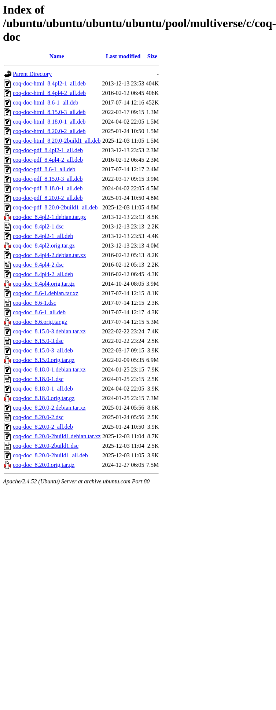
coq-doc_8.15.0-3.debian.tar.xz (49, 331)
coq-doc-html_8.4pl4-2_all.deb (49, 93)
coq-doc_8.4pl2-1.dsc (38, 226)
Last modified (123, 56)
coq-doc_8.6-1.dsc (34, 303)
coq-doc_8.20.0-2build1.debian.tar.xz (57, 436)
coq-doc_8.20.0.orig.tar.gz (43, 465)
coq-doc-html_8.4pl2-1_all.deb (49, 83)
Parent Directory (32, 74)
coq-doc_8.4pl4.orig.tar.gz (44, 284)
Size (152, 56)
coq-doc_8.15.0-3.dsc (38, 341)
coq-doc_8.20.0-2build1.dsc (45, 446)
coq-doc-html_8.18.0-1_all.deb (49, 121)
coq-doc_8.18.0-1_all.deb (43, 388)
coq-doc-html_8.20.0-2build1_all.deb (57, 141)
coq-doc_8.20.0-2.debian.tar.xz (49, 408)
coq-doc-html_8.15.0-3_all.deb (49, 112)
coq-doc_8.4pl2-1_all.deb (43, 236)
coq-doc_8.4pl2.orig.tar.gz (44, 245)
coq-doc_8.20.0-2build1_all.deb (50, 455)
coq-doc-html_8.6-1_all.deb (45, 102)
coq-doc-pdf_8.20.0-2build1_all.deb (55, 207)
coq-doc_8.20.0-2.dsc (38, 417)
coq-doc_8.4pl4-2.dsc (38, 264)
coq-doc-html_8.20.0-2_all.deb (49, 131)
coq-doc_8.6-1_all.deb (39, 312)
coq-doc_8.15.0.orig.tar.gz (43, 360)
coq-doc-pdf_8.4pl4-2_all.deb (48, 160)
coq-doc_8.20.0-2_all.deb (43, 427)
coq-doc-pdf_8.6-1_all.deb (44, 169)
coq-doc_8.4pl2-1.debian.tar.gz (49, 217)
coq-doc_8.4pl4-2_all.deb (43, 274)
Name (56, 56)
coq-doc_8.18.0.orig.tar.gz (43, 398)
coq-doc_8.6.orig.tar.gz (40, 322)
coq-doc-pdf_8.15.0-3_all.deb (48, 179)
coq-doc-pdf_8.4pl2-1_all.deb (48, 150)
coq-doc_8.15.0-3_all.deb (43, 350)
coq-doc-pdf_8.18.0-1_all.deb (48, 188)
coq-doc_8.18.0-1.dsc (38, 379)
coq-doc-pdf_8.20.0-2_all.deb (48, 198)
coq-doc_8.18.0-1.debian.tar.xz (49, 369)
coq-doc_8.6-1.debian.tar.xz (45, 293)
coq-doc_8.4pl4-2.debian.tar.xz (49, 255)
